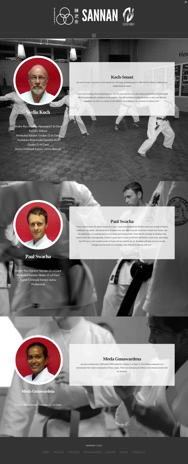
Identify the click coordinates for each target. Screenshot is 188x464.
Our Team (74, 451)
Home (46, 451)
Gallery (111, 451)
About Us (58, 451)
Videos (124, 451)
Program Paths (92, 451)
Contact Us (138, 451)
